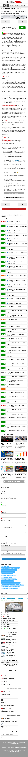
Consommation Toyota (8, 678)
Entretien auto (6, 718)
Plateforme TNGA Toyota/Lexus (10, 649)
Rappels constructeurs (8, 711)
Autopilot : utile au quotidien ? (19, 444)
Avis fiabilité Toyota (8, 734)
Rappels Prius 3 (6, 626)
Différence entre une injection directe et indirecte (10, 568)
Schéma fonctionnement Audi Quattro (8, 575)
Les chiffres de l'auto (8, 727)
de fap (16, 44)
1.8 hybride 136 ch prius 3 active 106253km (16, 401)
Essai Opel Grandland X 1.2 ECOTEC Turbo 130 (10, 582)
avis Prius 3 (6, 616)
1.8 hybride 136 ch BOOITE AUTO (14, 376)
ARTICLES (18, 5)
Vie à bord (5, 622)
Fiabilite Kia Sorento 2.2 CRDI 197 (17, 584)
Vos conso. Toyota (7, 737)
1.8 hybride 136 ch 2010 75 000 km (16, 235)
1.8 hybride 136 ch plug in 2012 (14, 347)
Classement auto (7, 697)
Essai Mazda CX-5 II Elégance (7, 581)
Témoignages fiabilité (8, 705)
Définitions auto (7, 724)
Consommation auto (8, 700)
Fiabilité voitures (7, 702)
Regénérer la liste (14, 481)
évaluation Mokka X (13, 588)
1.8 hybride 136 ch (11, 319)
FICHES (12, 5)
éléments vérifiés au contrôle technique (8, 570)
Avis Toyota (5, 681)
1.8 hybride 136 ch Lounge (13, 323)
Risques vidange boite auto (6, 577)
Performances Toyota (8, 673)
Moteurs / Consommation (9, 618)
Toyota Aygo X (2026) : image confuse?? (11, 635)
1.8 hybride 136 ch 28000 (12, 326)
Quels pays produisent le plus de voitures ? (21, 473)
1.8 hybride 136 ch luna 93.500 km (14, 414)
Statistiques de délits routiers (6, 573)
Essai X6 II (3, 586)
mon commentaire (14, 559)
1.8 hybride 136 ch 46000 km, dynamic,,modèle (13, 385)
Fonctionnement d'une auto (10, 721)
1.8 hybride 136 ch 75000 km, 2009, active (16, 310)
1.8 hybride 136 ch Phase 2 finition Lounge (16, 409)
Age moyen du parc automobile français (20, 459)
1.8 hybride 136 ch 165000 (14, 303)
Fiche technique (6, 614)
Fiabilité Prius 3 (6, 624)
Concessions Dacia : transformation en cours (11, 653)
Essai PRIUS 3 (6, 612)
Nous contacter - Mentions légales (14, 745)
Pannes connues (7, 708)
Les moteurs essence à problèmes (7, 571)
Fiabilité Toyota (6, 684)
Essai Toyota (6, 675)
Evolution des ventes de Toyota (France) (11, 643)
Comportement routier (8, 620)
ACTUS (23, 5)
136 (9, 628)
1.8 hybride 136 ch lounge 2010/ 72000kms (16, 426)
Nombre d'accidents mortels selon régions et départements (7, 474)
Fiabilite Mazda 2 (4, 588)
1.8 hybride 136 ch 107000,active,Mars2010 (16, 417)
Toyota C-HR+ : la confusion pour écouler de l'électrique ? (11, 639)
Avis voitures (6, 691)
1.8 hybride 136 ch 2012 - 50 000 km (16, 226)
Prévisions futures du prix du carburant (8, 579)
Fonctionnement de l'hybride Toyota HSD (11, 656)
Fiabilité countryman (5, 584)
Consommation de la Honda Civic (13, 586)
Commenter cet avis (14, 193)
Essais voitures (6, 694)
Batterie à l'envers (4, 566)
